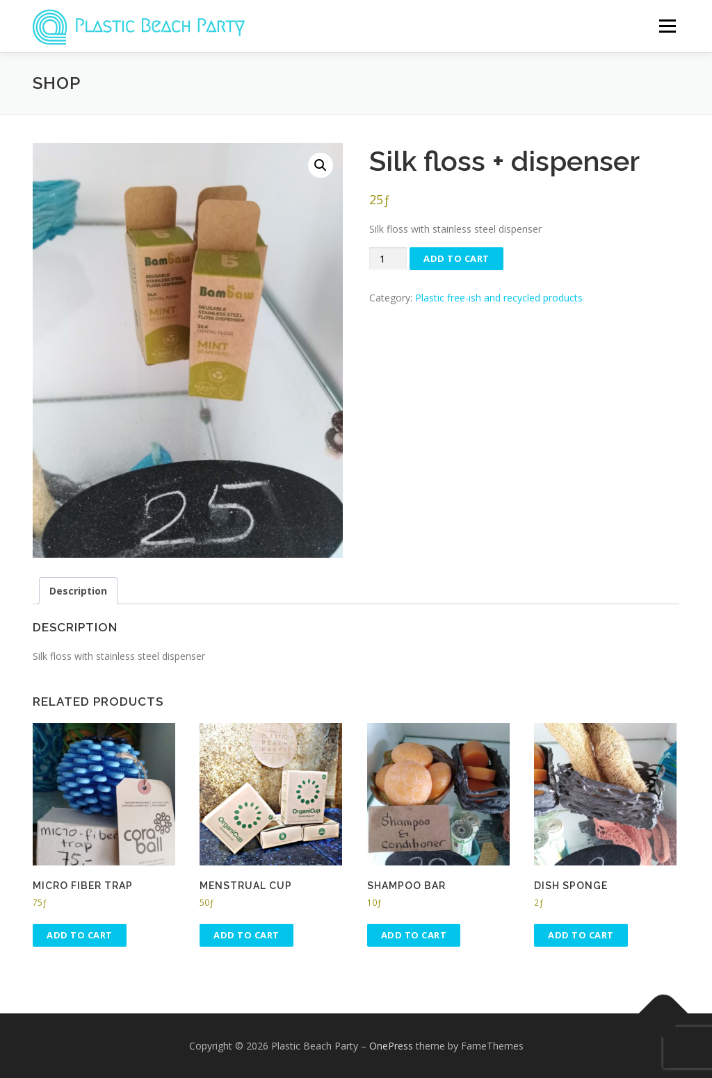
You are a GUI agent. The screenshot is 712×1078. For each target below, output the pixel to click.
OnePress (391, 1045)
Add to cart (456, 258)
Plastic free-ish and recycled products (499, 297)
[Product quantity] (388, 258)
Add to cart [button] (80, 935)
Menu (667, 26)
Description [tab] (78, 590)
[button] (320, 165)
